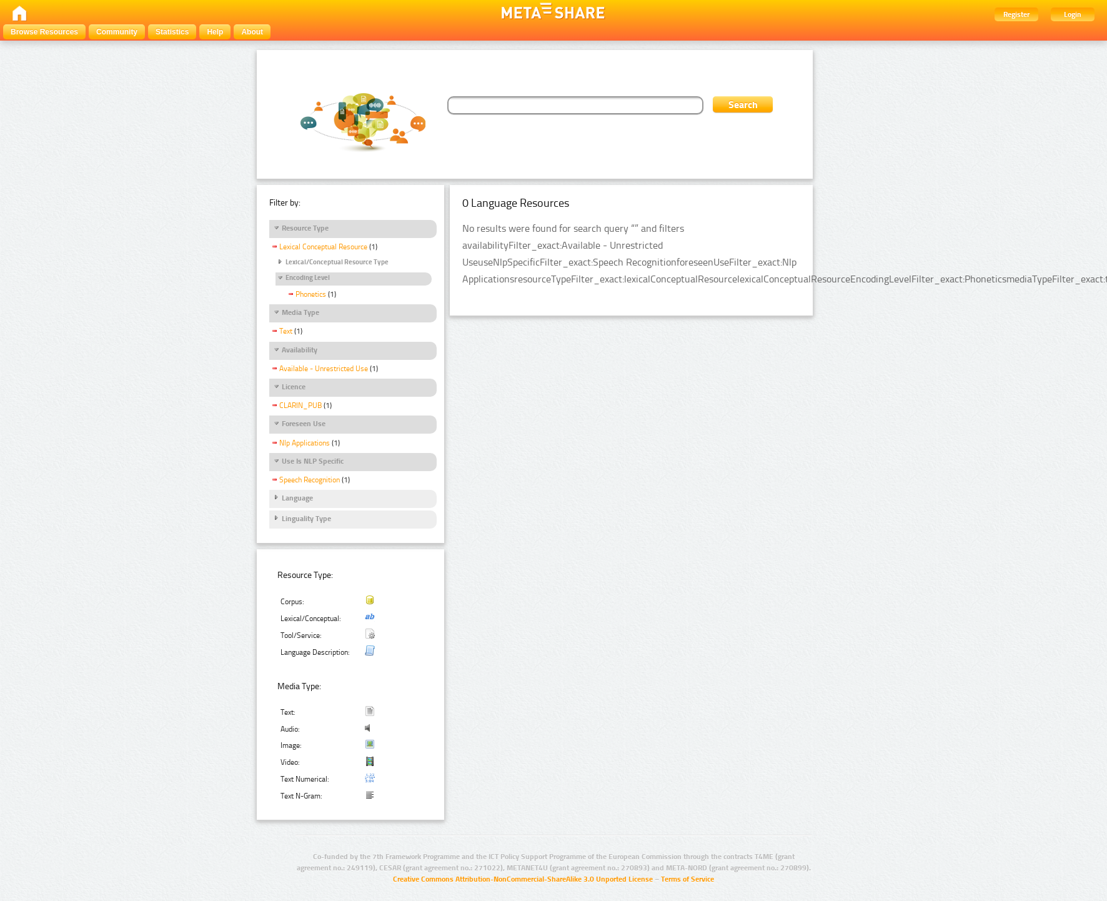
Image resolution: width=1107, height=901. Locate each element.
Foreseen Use (303, 423)
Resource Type (305, 228)
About (252, 31)
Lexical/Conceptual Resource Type (337, 262)
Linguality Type (306, 518)
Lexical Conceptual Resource (323, 246)
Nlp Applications (304, 443)
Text (285, 331)
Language (297, 498)
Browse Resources (44, 31)
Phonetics (310, 294)
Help (215, 31)
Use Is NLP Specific (313, 461)
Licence (293, 386)
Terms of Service (687, 879)
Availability (299, 350)
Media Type (300, 312)
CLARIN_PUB (300, 405)
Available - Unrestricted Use (323, 368)
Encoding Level (307, 278)
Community (116, 31)
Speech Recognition (309, 479)
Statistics (172, 31)
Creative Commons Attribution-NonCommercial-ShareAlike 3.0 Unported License (523, 879)
